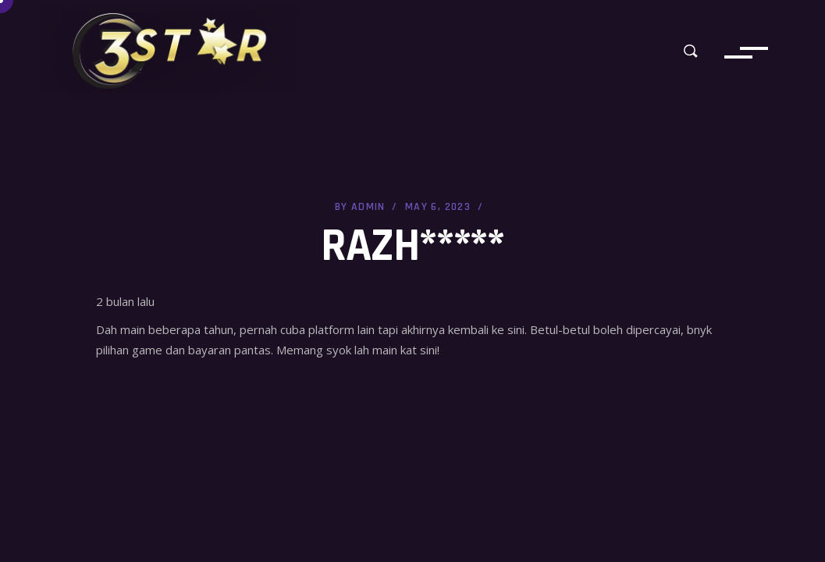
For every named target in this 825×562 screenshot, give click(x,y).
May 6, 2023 (438, 207)
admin (368, 207)
